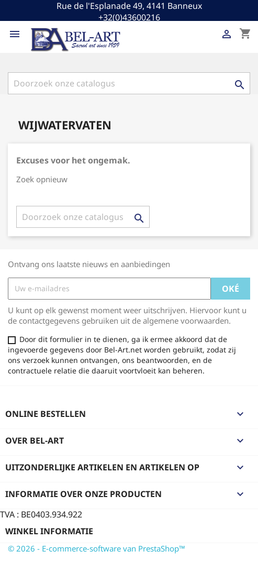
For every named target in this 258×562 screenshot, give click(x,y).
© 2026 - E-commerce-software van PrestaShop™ (96, 548)
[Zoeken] (129, 83)
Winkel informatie (49, 531)
